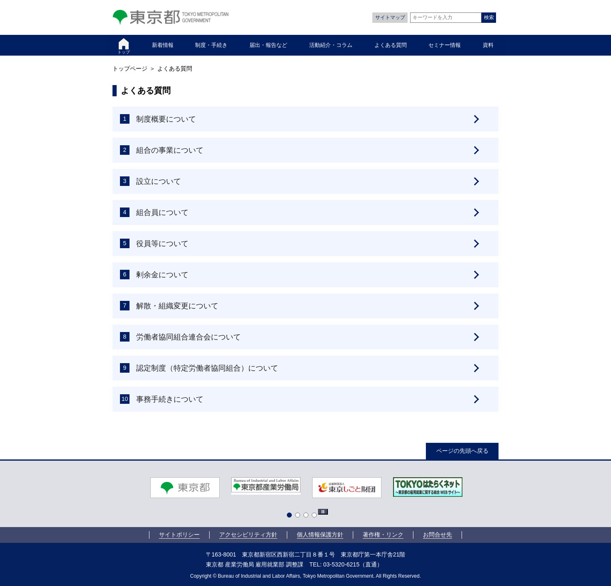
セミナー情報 (444, 45)
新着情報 (163, 45)
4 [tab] (316, 517)
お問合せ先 (437, 534)
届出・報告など (268, 45)
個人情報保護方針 (320, 534)
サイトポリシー (179, 534)
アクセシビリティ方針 (248, 534)
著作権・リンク (383, 534)
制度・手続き (211, 45)
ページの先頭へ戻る (462, 450)
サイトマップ (390, 17)
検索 (489, 17)
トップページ (129, 68)
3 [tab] (307, 517)
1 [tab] (291, 517)
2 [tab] (299, 517)
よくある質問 (390, 45)
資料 (488, 45)
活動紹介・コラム (330, 45)
